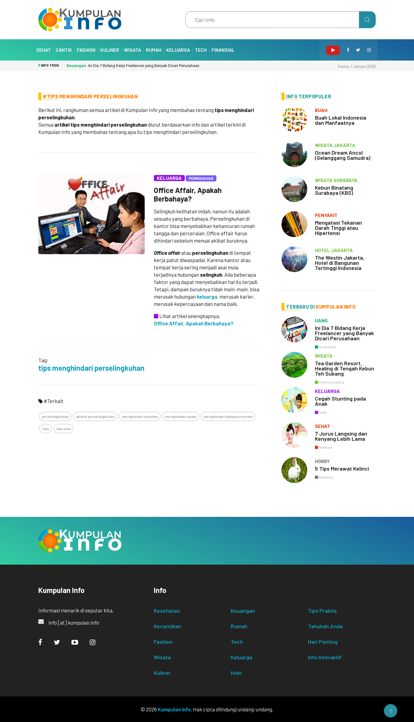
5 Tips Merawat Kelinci (342, 468)
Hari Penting (323, 641)
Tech (201, 50)
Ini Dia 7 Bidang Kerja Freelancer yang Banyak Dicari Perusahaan (133, 65)
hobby (322, 461)
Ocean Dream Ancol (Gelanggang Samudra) (342, 155)
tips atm (63, 428)
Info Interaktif (325, 657)
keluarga (207, 296)
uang (321, 320)
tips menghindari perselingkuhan (91, 367)
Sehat (43, 50)
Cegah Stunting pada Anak (340, 401)
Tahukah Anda (325, 626)
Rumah (153, 50)
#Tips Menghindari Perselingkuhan (90, 96)
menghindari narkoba (140, 416)
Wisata (132, 50)
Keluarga (178, 50)
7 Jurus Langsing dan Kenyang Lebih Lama (341, 436)
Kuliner (109, 50)
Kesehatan (167, 610)
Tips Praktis (322, 610)
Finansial (223, 50)
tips (45, 428)
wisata (324, 356)
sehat (322, 426)
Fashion (86, 50)
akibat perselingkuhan (95, 416)
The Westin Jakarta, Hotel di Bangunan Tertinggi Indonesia (339, 262)
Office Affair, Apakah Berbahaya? (188, 194)
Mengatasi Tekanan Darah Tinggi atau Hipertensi (338, 227)
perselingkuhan (55, 416)
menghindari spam (180, 416)
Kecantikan (167, 626)
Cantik (64, 50)
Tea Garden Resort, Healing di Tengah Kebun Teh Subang (344, 368)
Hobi (236, 672)
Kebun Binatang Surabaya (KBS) (334, 190)
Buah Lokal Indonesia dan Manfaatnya (340, 120)
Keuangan (243, 610)
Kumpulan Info (174, 709)
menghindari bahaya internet (228, 416)
